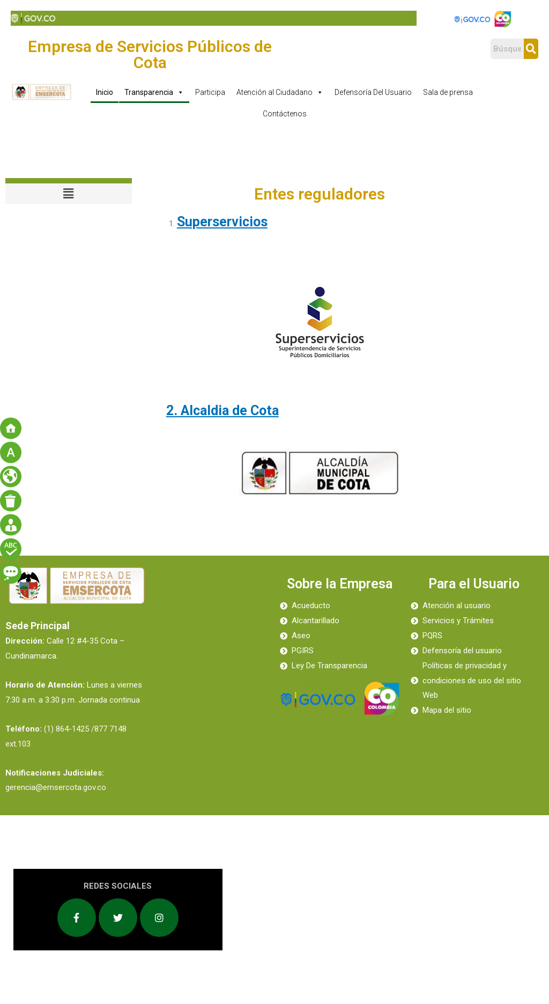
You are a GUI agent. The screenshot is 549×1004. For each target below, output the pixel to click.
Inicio (104, 92)
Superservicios (222, 222)
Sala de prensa (448, 92)
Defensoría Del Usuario (373, 92)
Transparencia (154, 92)
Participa (210, 92)
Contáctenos (285, 113)
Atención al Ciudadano (279, 92)
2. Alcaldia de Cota (222, 410)
